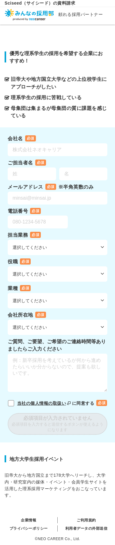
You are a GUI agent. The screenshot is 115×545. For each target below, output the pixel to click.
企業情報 (28, 520)
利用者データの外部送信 (86, 528)
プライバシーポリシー (29, 528)
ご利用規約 (86, 520)
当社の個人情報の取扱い (44, 403)
